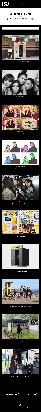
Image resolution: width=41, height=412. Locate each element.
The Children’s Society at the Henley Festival (20, 376)
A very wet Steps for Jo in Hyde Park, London (20, 341)
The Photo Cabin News (25, 61)
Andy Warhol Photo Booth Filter (20, 168)
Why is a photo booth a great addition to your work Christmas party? (20, 133)
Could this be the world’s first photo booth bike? (20, 306)
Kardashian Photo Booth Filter (20, 98)
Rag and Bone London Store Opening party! (20, 203)
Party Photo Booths (16, 61)
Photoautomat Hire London (20, 271)
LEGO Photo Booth (20, 236)
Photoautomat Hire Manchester (20, 63)
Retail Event (20, 201)
